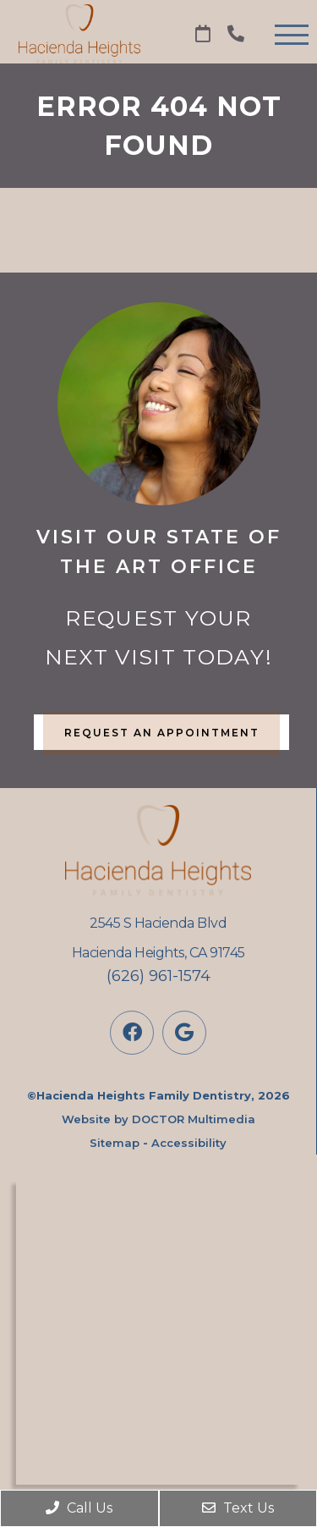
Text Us (238, 1508)
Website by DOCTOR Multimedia (158, 1119)
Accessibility (189, 1142)
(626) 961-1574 (158, 976)
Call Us (79, 1508)
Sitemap (114, 1142)
